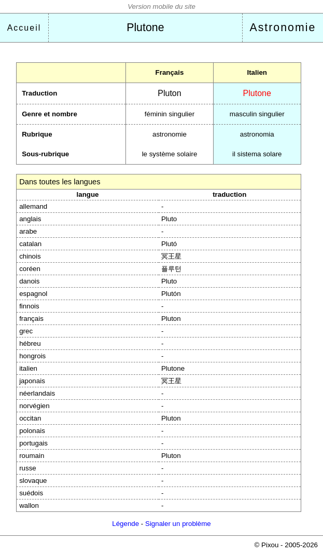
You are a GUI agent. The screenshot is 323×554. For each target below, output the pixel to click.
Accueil (24, 27)
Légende (125, 524)
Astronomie (282, 27)
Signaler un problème (178, 524)
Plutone (145, 27)
